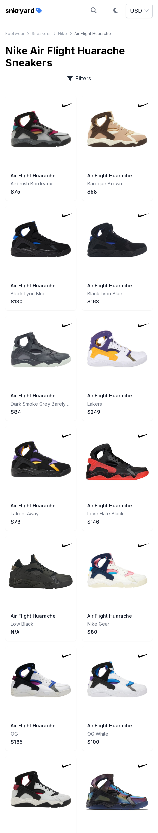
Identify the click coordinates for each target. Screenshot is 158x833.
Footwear (14, 33)
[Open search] (93, 11)
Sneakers (41, 33)
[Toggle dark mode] (115, 11)
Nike (62, 33)
